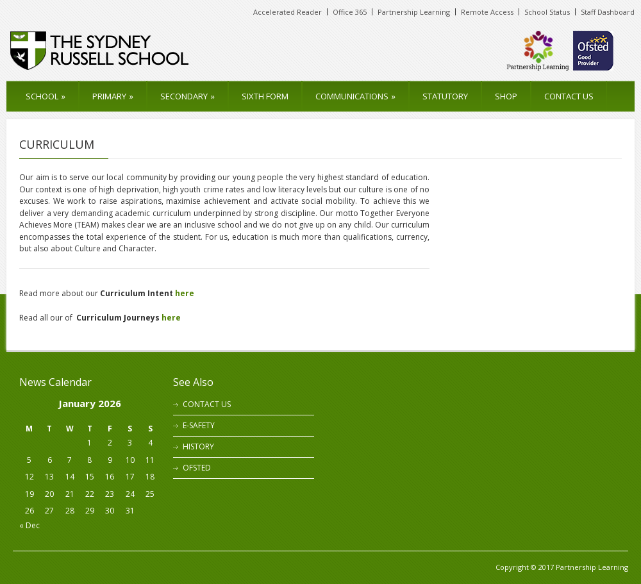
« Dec (29, 525)
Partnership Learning (414, 11)
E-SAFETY (199, 425)
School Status (547, 11)
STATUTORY (445, 96)
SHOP (506, 96)
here (184, 293)
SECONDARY (187, 96)
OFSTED (197, 467)
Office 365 (350, 11)
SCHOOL (45, 96)
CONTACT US (569, 96)
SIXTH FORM (265, 96)
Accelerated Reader (287, 11)
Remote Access (487, 11)
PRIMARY (112, 96)
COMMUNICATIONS (355, 96)
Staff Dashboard (608, 11)
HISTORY (198, 446)
